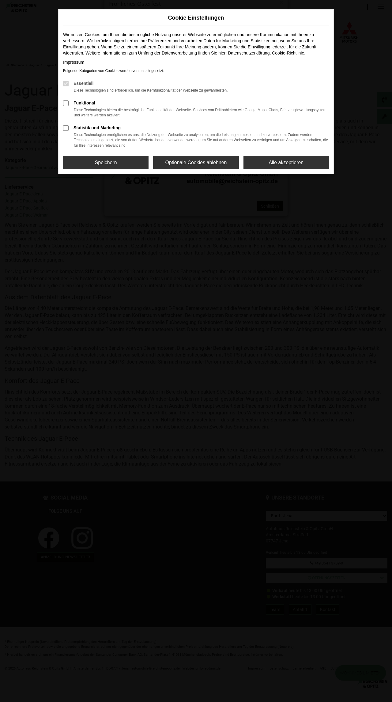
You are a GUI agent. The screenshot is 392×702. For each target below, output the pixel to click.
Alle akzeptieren (286, 162)
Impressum (73, 62)
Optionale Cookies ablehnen (196, 162)
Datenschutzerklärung (249, 53)
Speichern (106, 162)
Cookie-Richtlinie (288, 53)
